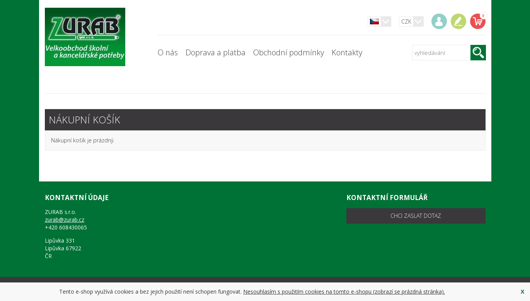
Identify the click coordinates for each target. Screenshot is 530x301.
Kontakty (347, 52)
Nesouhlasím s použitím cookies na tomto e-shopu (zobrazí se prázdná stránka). (344, 291)
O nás (168, 52)
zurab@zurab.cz (64, 219)
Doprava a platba (215, 52)
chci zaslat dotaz (415, 215)
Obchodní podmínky (288, 52)
